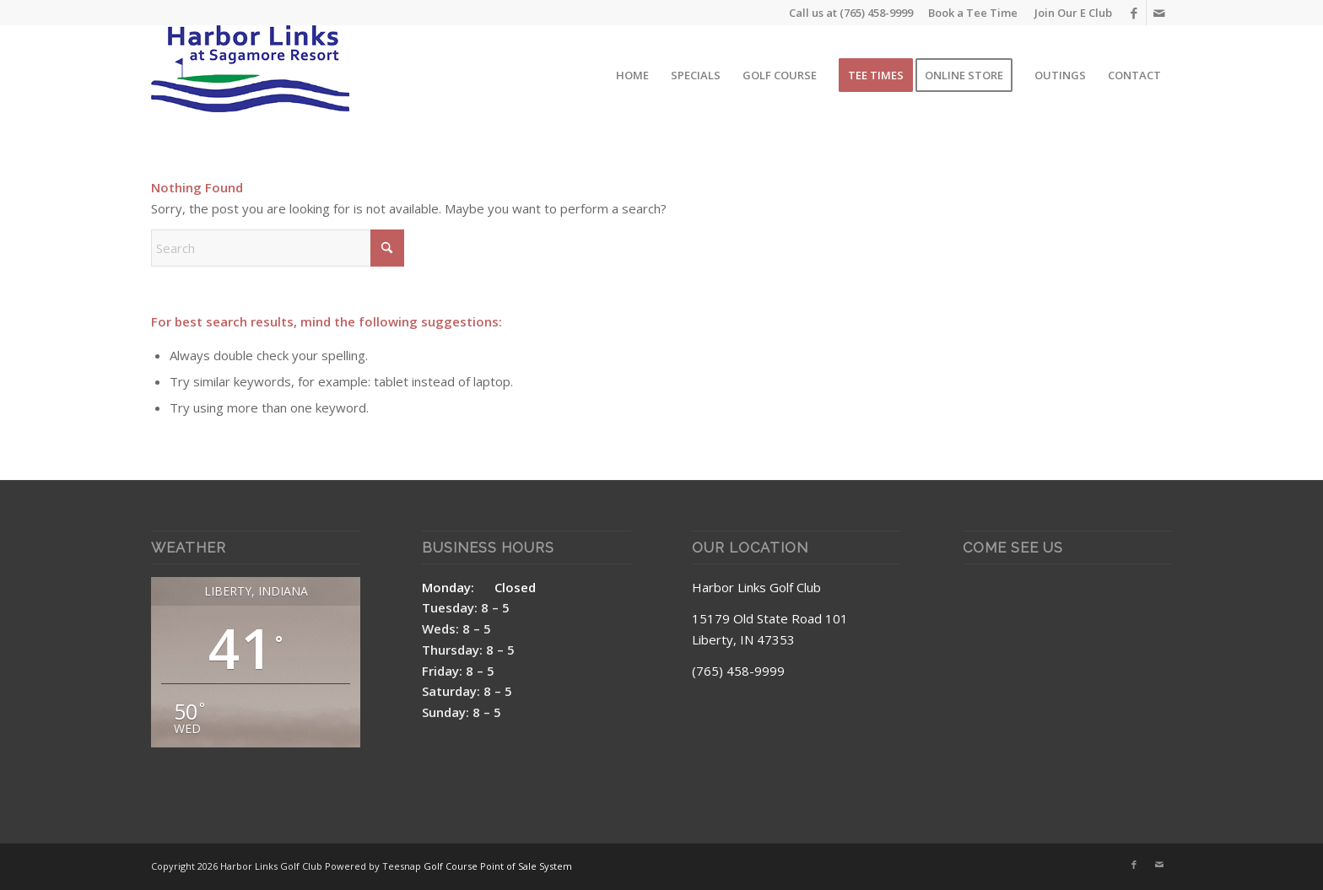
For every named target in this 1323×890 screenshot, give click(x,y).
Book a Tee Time (973, 12)
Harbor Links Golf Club (756, 587)
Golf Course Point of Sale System (498, 866)
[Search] (277, 248)
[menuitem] (1069, 12)
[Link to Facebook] (1133, 12)
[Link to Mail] (1159, 12)
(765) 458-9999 (876, 12)
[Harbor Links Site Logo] (250, 75)
